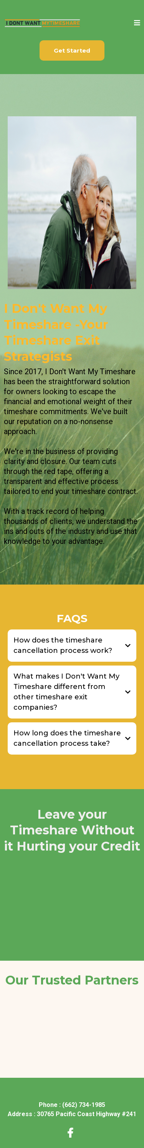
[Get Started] (72, 50)
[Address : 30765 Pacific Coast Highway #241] (72, 1114)
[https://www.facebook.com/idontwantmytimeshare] (72, 1133)
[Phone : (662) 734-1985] (72, 1104)
